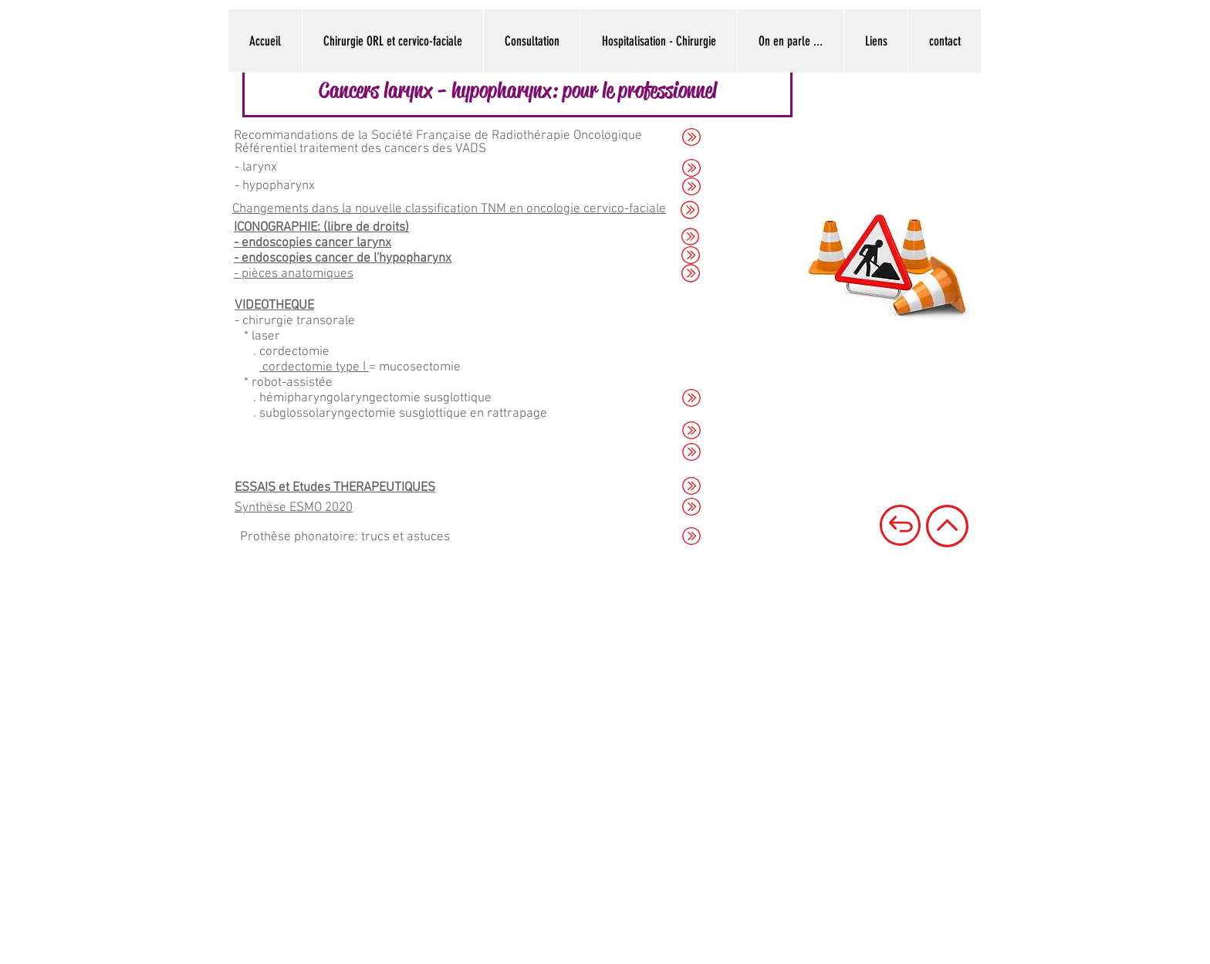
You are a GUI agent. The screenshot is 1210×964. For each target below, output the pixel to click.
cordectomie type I (314, 367)
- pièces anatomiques (293, 274)
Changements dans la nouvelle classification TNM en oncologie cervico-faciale (449, 209)
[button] (517, 90)
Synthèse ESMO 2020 (294, 508)
